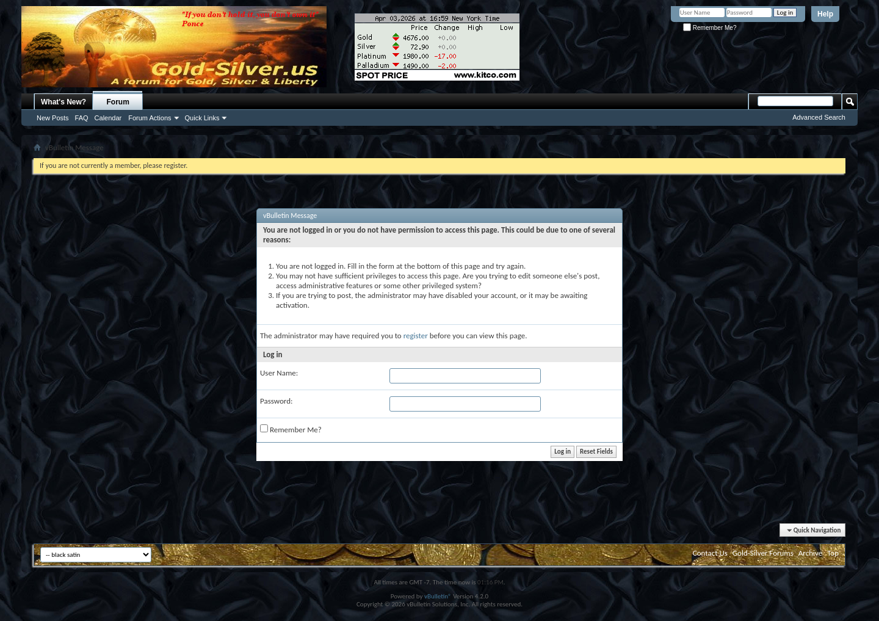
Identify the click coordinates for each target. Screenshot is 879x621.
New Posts (53, 118)
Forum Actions (149, 118)
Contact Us (710, 552)
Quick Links (202, 118)
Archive (810, 552)
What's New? (63, 102)
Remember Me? (709, 27)
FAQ (82, 118)
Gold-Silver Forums (763, 552)
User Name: (279, 372)
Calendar (108, 118)
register (415, 335)
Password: (276, 400)
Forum (118, 102)
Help (825, 14)
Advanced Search (818, 117)
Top (833, 552)
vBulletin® (438, 596)
